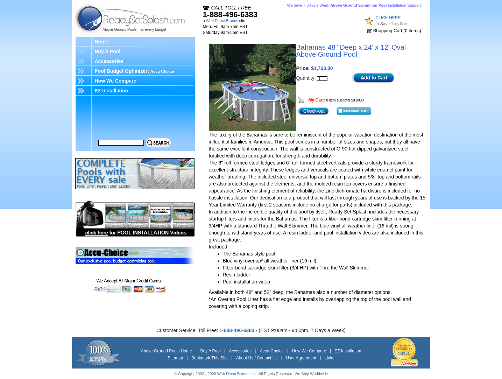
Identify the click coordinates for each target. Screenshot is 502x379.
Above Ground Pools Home (166, 351)
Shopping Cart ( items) (397, 30)
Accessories (109, 61)
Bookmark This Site (209, 358)
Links (329, 358)
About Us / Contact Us (257, 358)
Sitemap (175, 358)
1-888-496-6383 (230, 14)
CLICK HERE (388, 17)
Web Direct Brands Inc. (237, 374)
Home (101, 41)
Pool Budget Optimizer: (134, 71)
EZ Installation (111, 90)
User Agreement (301, 358)
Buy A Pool (108, 51)
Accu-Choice (272, 351)
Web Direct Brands (222, 21)
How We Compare (115, 81)
